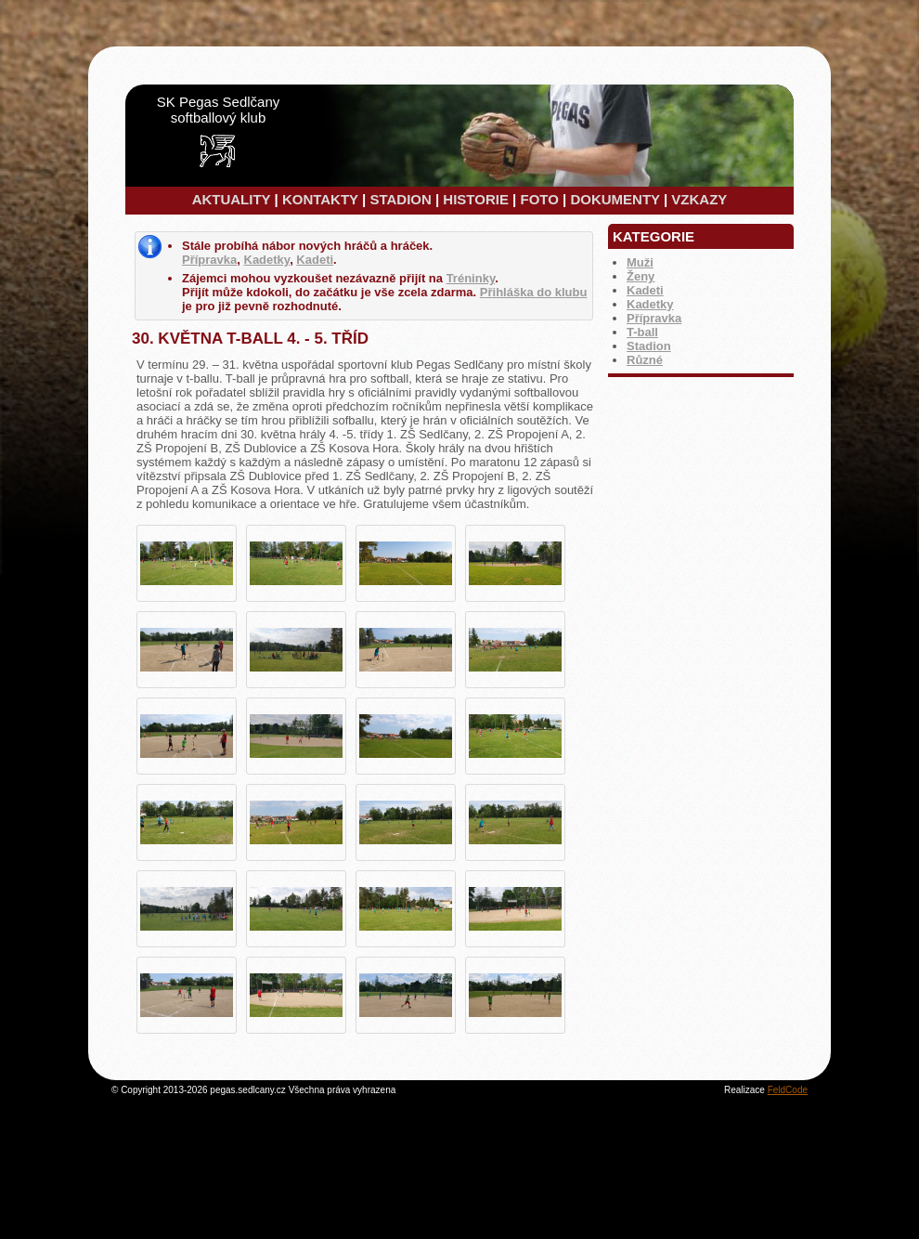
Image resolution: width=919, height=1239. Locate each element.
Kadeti (645, 290)
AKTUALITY (231, 199)
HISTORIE (476, 199)
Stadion (649, 346)
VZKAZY (699, 199)
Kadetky (650, 304)
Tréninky (471, 278)
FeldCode (788, 1090)
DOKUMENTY (614, 199)
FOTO (539, 199)
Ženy (640, 276)
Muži (640, 262)
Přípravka (654, 318)
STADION (400, 199)
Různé (645, 360)
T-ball (642, 332)
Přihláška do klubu (534, 292)
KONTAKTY (320, 199)
